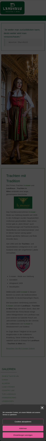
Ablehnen (23, 428)
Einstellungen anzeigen (23, 435)
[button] (42, 407)
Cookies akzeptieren (23, 422)
